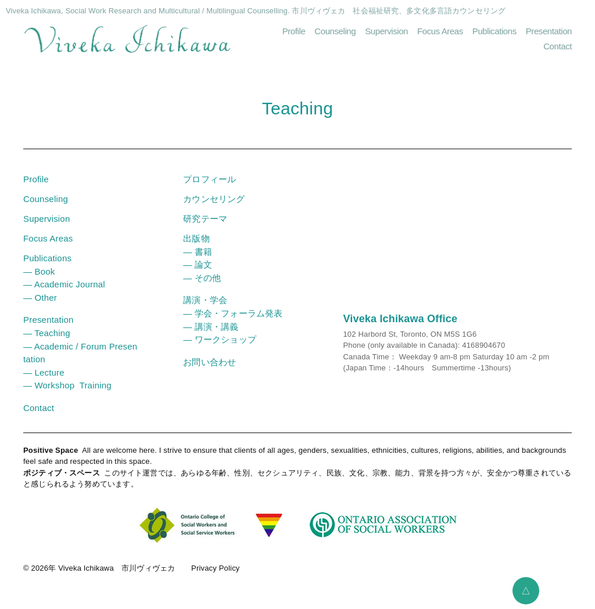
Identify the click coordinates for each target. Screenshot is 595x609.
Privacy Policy (215, 568)
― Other (40, 297)
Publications (494, 31)
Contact (557, 46)
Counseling (335, 31)
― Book (39, 271)
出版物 (196, 238)
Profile (294, 31)
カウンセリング (214, 199)
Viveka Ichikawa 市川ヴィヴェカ (116, 568)
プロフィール (209, 179)
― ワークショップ (219, 339)
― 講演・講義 (210, 326)
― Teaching (46, 333)
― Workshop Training (67, 385)
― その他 (202, 278)
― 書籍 (197, 252)
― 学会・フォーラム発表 (232, 313)
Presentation (549, 31)
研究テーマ (205, 219)
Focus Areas (440, 31)
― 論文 (197, 264)
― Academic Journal (64, 284)
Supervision (386, 31)
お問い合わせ (209, 362)
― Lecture (43, 372)
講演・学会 (205, 300)
